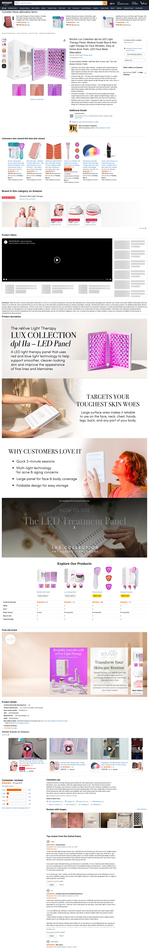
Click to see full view (36, 99)
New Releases (86, 8)
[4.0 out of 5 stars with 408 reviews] (81, 22)
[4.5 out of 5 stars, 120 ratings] (32, 171)
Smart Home (104, 8)
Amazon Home (128, 8)
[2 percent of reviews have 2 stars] (16, 800)
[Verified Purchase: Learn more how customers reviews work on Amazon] (51, 849)
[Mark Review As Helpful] (51, 884)
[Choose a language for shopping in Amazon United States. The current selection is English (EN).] (112, 3)
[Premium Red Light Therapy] (31, 196)
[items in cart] (143, 3)
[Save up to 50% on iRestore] (28, 199)
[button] (4, 8)
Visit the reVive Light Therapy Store (80, 55)
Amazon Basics (24, 8)
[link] (19, 25)
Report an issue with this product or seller (84, 122)
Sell (69, 8)
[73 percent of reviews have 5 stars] (16, 790)
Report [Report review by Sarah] (61, 885)
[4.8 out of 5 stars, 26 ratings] (50, 171)
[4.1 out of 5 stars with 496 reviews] (131, 22)
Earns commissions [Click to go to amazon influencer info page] (26, 241)
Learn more (78, 118)
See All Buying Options (134, 54)
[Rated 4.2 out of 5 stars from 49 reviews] (114, 767)
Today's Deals (51, 8)
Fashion (119, 8)
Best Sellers (35, 8)
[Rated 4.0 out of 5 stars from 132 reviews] (73, 767)
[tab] (54, 801)
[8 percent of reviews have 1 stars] (16, 804)
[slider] (55, 279)
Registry (95, 8)
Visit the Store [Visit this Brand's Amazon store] (136, 693)
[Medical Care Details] (17, 8)
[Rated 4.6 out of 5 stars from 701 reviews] (32, 765)
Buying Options (43, 596)
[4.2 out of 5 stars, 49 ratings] (88, 171)
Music (112, 8)
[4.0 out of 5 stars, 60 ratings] (69, 167)
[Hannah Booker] (14, 241)
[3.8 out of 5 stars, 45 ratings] (106, 171)
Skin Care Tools (33, 33)
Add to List (128, 60)
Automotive (139, 8)
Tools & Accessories (22, 33)
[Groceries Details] (79, 8)
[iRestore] (8, 197)
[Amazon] (7, 3)
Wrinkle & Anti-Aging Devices (47, 33)
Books (43, 8)
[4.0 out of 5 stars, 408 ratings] (13, 171)
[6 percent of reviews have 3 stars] (16, 797)
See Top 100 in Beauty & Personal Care (54, 721)
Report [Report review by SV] (61, 936)
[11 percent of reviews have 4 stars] (16, 793)
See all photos (141, 809)
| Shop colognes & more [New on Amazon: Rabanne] (102, 128)
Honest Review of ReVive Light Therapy (22, 243)
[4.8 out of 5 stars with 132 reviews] (32, 22)
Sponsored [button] (143, 228)
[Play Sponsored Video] (27, 748)
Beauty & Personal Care (8, 33)
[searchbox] (61, 3)
